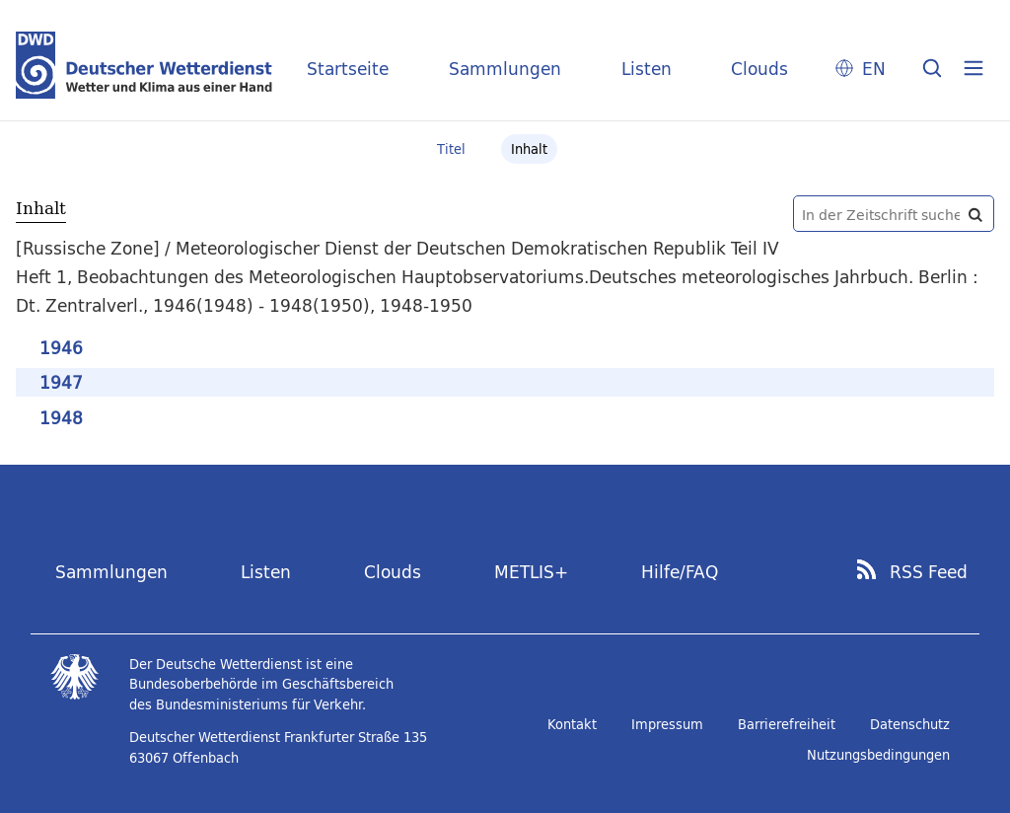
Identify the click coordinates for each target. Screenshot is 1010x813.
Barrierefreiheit (786, 724)
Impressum (667, 724)
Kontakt (572, 724)
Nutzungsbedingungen (878, 755)
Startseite (348, 68)
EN (874, 68)
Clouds (759, 68)
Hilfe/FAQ (679, 571)
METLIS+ (531, 571)
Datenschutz (910, 724)
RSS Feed (929, 572)
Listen (646, 68)
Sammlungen (505, 68)
